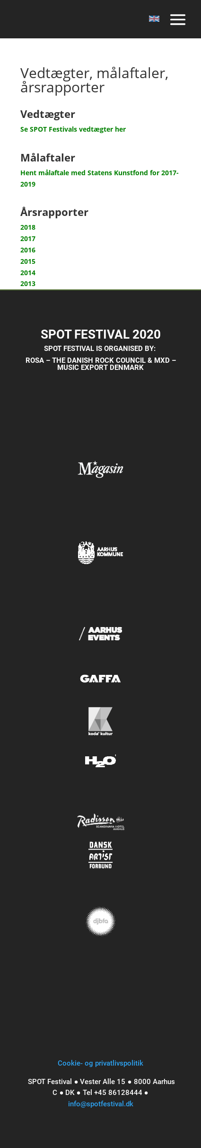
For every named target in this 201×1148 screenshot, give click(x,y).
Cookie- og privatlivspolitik (100, 1063)
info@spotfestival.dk (100, 1104)
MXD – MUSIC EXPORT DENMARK (116, 364)
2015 (27, 261)
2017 (27, 238)
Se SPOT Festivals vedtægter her (73, 129)
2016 (27, 249)
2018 (27, 227)
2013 (27, 283)
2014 (27, 272)
